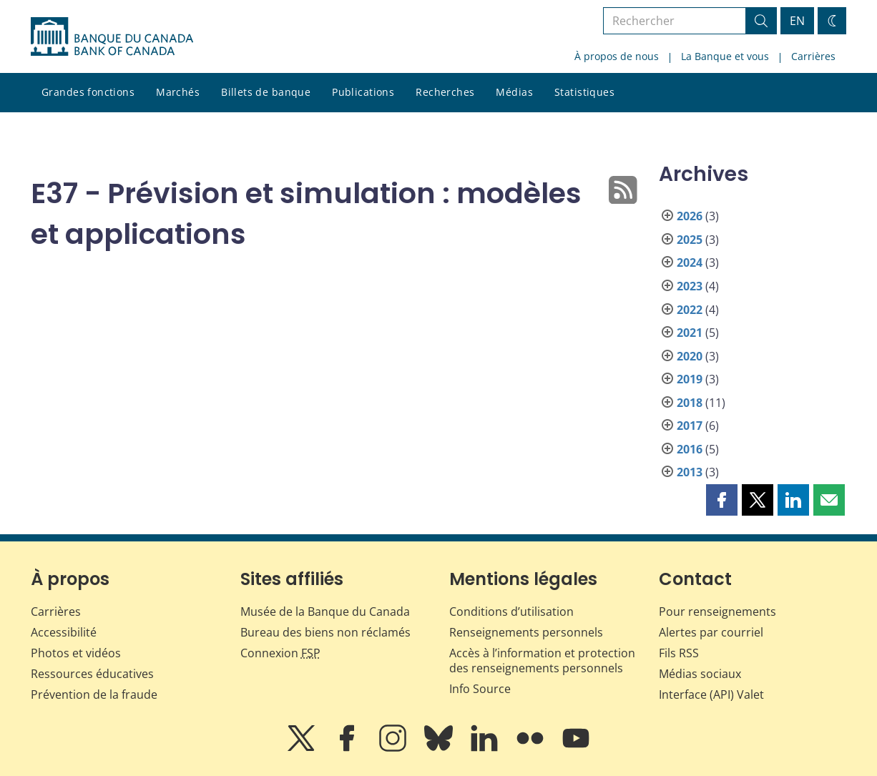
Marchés (178, 92)
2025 (689, 239)
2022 (689, 310)
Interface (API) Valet (711, 694)
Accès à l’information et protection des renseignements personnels (542, 660)
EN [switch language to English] (797, 21)
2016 (689, 449)
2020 (689, 356)
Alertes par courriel (711, 632)
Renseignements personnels (526, 632)
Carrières (813, 56)
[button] (722, 500)
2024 (689, 262)
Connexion (280, 653)
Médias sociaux (700, 674)
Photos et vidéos (76, 653)
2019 (689, 379)
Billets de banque (265, 92)
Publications (363, 92)
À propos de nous (616, 56)
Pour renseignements (717, 611)
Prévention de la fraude (94, 694)
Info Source (480, 689)
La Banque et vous (725, 56)
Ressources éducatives (92, 674)
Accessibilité (64, 632)
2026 (689, 216)
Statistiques (584, 92)
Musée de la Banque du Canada (325, 611)
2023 (689, 286)
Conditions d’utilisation (511, 611)
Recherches (445, 92)
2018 (689, 403)
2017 (689, 425)
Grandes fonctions (87, 92)
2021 (689, 332)
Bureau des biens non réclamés (325, 632)
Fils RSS (679, 653)
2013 (689, 472)
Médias (514, 92)
